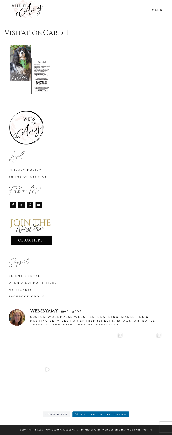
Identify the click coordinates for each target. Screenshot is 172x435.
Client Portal (25, 276)
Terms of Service (28, 176)
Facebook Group (27, 296)
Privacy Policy (25, 169)
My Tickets (20, 289)
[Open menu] (159, 10)
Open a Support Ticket (34, 282)
